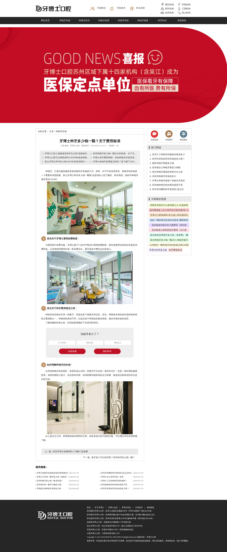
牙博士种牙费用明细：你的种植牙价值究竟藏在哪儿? (118, 157)
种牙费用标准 (175, 250)
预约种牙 (107, 351)
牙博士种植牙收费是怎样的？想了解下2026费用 (116, 161)
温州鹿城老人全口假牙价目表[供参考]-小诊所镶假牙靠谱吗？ (169, 210)
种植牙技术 (84, 20)
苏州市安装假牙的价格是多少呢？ (115, 488)
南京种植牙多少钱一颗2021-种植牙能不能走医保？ (169, 240)
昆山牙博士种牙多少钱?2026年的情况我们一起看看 (69, 161)
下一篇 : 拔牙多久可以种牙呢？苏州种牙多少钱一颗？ (109, 457)
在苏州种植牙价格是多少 (164, 176)
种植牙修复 (142, 20)
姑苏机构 (169, 13)
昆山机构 (186, 13)
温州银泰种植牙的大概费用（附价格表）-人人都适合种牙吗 (169, 225)
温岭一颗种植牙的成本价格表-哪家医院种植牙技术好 (169, 220)
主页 (51, 131)
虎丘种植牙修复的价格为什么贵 (167, 172)
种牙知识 (162, 20)
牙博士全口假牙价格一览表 (112, 477)
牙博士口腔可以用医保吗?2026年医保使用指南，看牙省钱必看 (74, 157)
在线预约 (169, 135)
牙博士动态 (113, 507)
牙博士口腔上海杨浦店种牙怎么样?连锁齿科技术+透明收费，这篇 (76, 153)
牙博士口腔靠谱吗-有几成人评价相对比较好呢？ (169, 215)
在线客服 (72, 351)
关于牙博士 (99, 507)
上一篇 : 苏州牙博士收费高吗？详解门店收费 (66, 451)
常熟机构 (186, 4)
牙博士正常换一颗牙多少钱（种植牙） (52, 477)
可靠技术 (121, 8)
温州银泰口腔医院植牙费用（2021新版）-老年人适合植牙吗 (169, 230)
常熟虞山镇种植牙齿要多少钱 (49, 488)
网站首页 (45, 20)
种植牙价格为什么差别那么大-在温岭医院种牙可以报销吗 (169, 205)
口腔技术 (139, 507)
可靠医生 (101, 8)
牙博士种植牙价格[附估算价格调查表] (52, 473)
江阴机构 (186, 8)
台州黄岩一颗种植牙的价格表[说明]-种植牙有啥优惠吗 (169, 245)
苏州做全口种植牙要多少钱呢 (166, 167)
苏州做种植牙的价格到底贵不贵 (114, 485)
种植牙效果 (103, 20)
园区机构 (169, 4)
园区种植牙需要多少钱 (163, 163)
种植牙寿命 (123, 20)
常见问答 (140, 8)
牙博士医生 (126, 507)
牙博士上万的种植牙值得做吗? (113, 481)
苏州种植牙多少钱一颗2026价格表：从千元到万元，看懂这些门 (123, 153)
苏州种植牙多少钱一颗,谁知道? (49, 481)
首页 (89, 507)
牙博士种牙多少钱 (158, 250)
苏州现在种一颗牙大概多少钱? (49, 485)
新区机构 (169, 8)
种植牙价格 (64, 20)
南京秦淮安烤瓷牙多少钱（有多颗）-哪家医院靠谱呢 (169, 235)
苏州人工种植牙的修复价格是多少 (168, 154)
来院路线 (181, 20)
